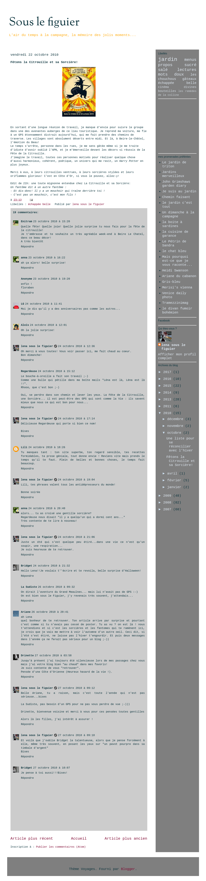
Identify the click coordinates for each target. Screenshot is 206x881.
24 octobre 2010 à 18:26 (46, 447)
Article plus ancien (126, 838)
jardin (167, 59)
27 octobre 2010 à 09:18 (76, 735)
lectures (186, 70)
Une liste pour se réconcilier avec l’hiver (180, 444)
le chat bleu (174, 251)
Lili (24, 447)
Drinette (27, 655)
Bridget (26, 565)
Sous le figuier (44, 22)
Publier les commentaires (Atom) (61, 846)
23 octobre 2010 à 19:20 (51, 278)
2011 (168, 406)
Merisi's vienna (177, 287)
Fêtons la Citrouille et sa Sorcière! (180, 461)
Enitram (26, 221)
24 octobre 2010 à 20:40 (46, 508)
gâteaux (189, 79)
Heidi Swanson (175, 270)
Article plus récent (32, 838)
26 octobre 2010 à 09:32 (56, 587)
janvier (175, 487)
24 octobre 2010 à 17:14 (76, 418)
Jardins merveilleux (173, 174)
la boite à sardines (172, 224)
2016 (168, 379)
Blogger (128, 869)
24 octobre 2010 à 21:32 (51, 565)
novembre (176, 426)
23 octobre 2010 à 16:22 (46, 257)
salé (163, 70)
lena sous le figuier (37, 346)
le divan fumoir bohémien (177, 310)
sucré (190, 65)
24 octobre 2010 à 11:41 (43, 303)
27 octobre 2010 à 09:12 (76, 688)
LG (22, 303)
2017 (168, 372)
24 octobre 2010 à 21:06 (76, 537)
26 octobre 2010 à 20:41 (50, 612)
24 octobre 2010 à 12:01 (48, 325)
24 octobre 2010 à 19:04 (76, 479)
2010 (168, 413)
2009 (168, 496)
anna (24, 257)
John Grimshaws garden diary (176, 184)
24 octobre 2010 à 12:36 (76, 346)
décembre (176, 419)
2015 (168, 386)
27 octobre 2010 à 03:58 (53, 655)
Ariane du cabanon (179, 276)
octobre (175, 433)
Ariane (26, 612)
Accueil (79, 838)
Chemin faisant (176, 197)
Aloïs (25, 325)
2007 (168, 509)
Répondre (27, 246)
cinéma (163, 87)
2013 (168, 399)
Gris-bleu (171, 282)
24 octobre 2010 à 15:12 (56, 371)
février (175, 480)
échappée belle (39, 204)
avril (173, 473)
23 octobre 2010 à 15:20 (51, 221)
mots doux (171, 74)
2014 (168, 393)
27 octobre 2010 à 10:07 (51, 767)
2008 (168, 502)
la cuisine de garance (175, 234)
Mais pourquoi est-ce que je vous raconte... (177, 261)
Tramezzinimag (175, 303)
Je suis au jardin (179, 191)
